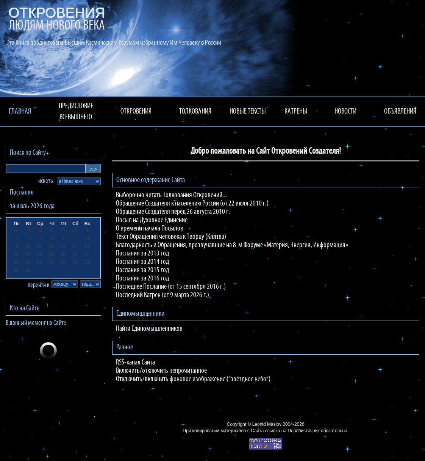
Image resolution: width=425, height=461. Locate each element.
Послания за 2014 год (142, 262)
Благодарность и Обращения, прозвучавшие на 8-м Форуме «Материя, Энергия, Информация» (232, 245)
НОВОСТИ (345, 111)
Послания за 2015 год (142, 270)
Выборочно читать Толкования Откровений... (171, 195)
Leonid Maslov (266, 424)
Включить (128, 371)
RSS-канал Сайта (135, 362)
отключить (155, 371)
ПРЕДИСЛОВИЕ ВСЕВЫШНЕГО (76, 112)
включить (157, 379)
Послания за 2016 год (142, 278)
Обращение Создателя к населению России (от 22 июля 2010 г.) (192, 203)
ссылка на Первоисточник (292, 430)
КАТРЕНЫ (295, 111)
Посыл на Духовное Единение (152, 220)
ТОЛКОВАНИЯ (195, 111)
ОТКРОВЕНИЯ (136, 111)
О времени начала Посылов (149, 228)
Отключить (129, 379)
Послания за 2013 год (142, 253)
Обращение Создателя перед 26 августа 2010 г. (173, 212)
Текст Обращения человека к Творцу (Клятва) (171, 237)
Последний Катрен (138, 295)
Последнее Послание (141, 287)
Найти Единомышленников (149, 329)
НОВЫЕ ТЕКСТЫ (248, 111)
